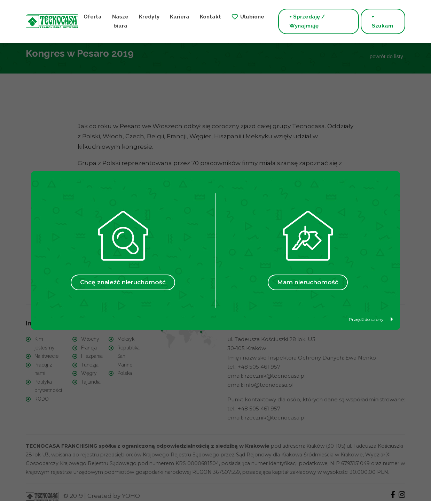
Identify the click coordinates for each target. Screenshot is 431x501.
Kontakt (210, 17)
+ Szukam (382, 21)
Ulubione (252, 17)
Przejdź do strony (371, 319)
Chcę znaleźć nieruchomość (123, 282)
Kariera (179, 17)
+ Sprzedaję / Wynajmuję (307, 21)
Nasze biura (120, 21)
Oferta (93, 17)
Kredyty (149, 17)
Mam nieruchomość (307, 282)
